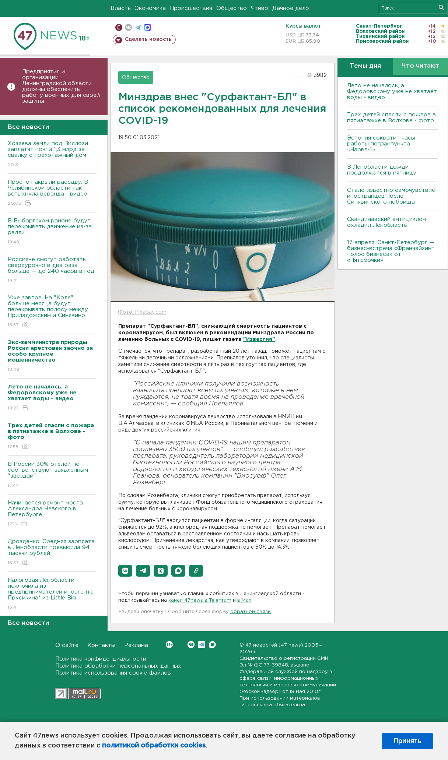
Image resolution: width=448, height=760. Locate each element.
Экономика (150, 8)
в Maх (244, 600)
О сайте (66, 645)
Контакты (101, 645)
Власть (121, 8)
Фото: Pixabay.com (142, 312)
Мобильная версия (118, 27)
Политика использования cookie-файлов (113, 673)
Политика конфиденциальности (100, 659)
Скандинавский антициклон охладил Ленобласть (386, 222)
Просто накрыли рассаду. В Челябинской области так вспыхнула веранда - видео (52, 193)
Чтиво (259, 8)
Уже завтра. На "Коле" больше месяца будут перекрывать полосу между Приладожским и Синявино (52, 311)
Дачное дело (290, 8)
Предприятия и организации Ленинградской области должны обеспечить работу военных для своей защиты (61, 86)
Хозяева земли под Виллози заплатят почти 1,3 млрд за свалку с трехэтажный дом (52, 154)
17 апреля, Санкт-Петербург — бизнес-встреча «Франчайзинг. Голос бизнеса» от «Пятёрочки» (391, 251)
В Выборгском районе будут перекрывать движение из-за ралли (52, 231)
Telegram (201, 644)
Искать (441, 7)
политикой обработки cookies (154, 746)
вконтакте (128, 27)
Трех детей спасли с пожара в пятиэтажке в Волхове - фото (391, 117)
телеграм (137, 27)
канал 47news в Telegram (199, 600)
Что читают (421, 66)
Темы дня (365, 66)
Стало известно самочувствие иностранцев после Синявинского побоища (391, 196)
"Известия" (259, 339)
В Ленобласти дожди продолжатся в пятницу (381, 170)
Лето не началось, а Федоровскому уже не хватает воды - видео (392, 91)
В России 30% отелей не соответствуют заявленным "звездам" (52, 475)
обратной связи (250, 612)
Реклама (136, 645)
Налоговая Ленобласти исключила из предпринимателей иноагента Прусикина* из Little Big (52, 594)
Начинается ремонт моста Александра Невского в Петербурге (52, 513)
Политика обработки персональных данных (118, 666)
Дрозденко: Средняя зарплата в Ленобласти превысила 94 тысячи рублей (52, 552)
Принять (407, 741)
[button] (125, 571)
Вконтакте (169, 644)
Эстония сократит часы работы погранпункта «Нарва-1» (381, 144)
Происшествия (191, 8)
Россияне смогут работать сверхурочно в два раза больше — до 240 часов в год (52, 270)
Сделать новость (148, 39)
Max (212, 644)
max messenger (147, 27)
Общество (231, 8)
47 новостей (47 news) (274, 645)
